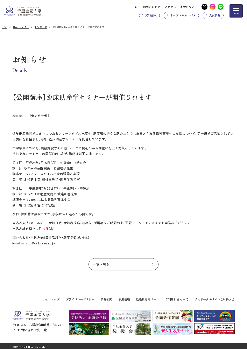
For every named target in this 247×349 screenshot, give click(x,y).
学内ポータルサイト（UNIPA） (213, 297)
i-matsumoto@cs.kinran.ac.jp (33, 243)
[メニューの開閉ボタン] (236, 11)
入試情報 (214, 15)
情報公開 (106, 297)
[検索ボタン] (136, 7)
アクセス (170, 7)
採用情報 (124, 297)
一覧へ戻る (101, 264)
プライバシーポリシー (80, 297)
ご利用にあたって (176, 297)
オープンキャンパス (183, 15)
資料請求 (151, 15)
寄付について (188, 7)
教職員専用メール (147, 297)
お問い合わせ (151, 7)
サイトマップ (50, 297)
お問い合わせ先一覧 (32, 328)
